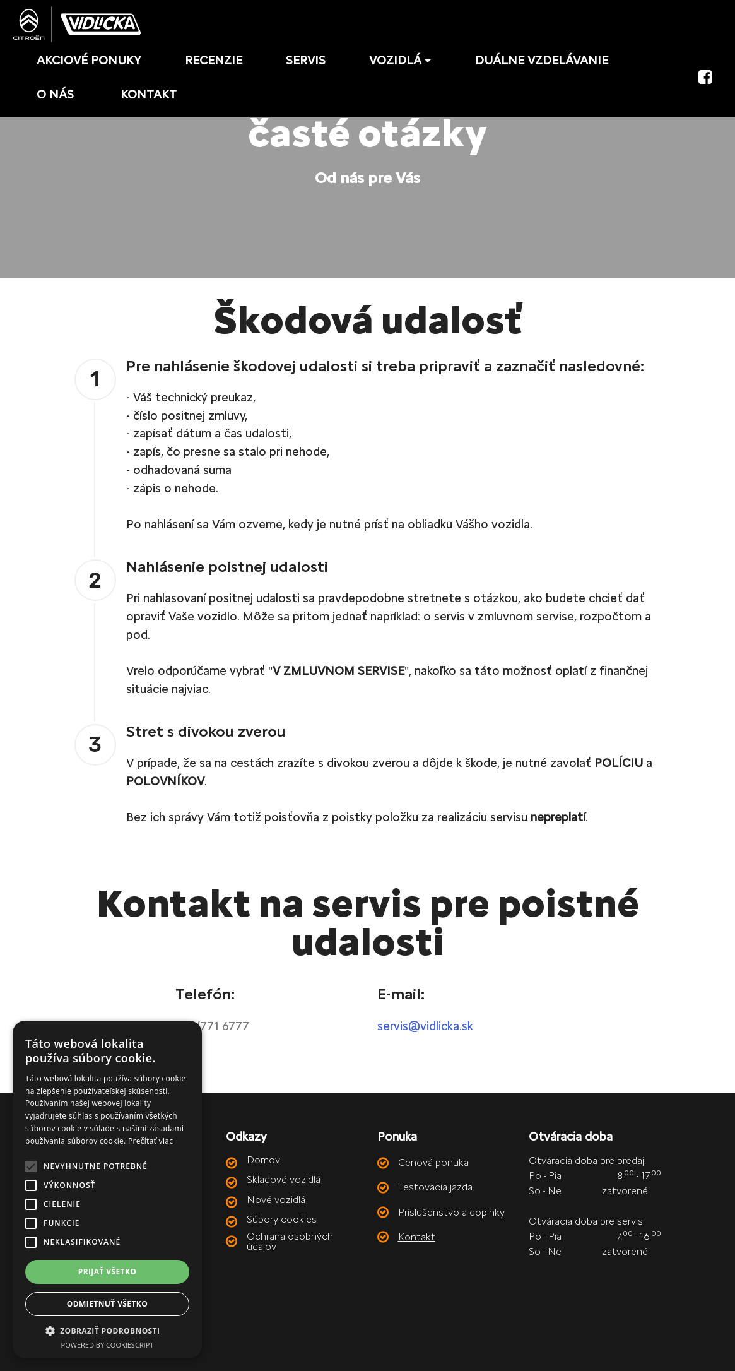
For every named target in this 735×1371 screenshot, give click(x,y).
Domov (263, 1160)
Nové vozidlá (276, 1200)
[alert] (107, 1189)
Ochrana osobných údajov (290, 1241)
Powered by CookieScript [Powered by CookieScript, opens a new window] (107, 1345)
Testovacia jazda (435, 1187)
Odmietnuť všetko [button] (107, 1303)
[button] (107, 1330)
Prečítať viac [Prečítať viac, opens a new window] (150, 1141)
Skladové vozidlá (283, 1179)
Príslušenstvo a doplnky (451, 1212)
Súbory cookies (282, 1219)
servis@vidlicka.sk (425, 1026)
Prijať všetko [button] (107, 1271)
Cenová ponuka (433, 1162)
